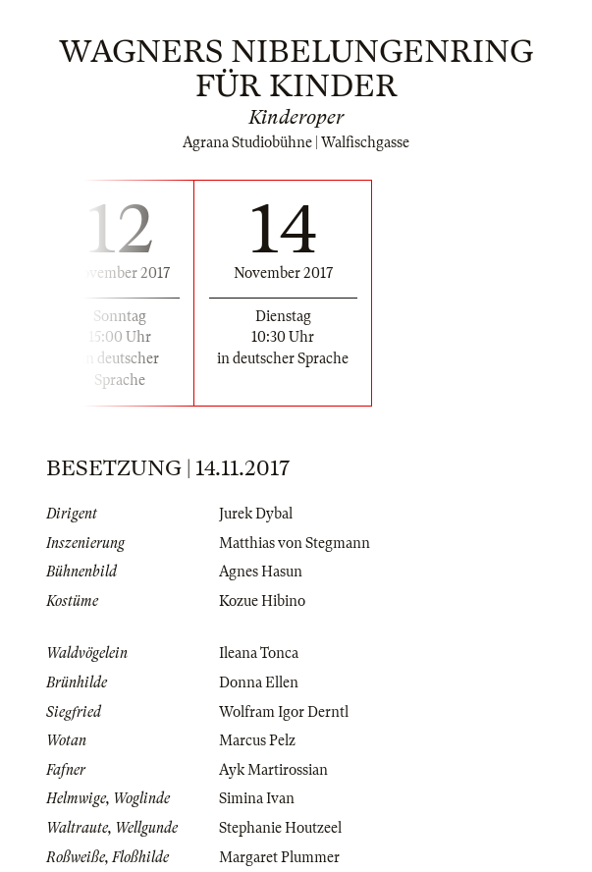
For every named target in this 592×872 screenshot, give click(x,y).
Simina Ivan (257, 798)
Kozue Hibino (262, 601)
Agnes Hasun (260, 571)
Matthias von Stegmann (294, 543)
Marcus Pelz (257, 740)
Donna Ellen (258, 682)
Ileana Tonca (258, 653)
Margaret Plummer (279, 857)
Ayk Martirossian (273, 770)
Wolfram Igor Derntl (284, 712)
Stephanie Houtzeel (280, 828)
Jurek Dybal (256, 513)
